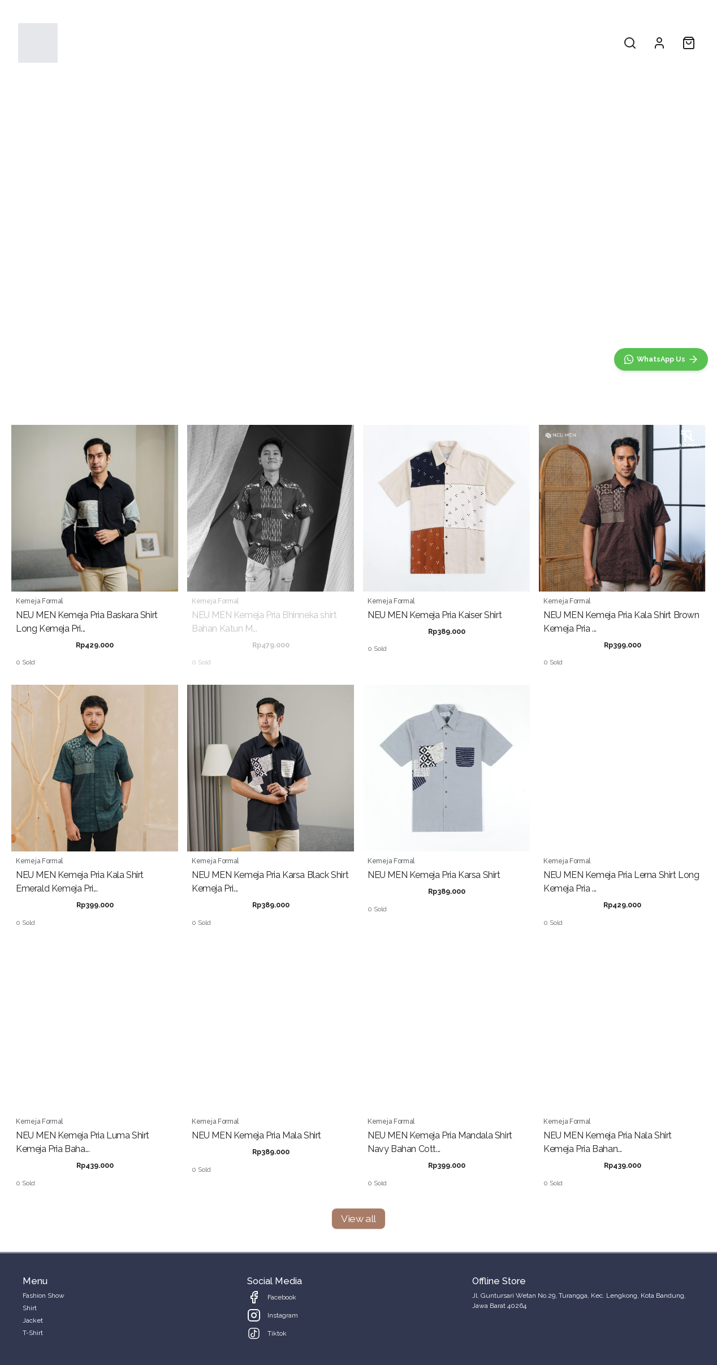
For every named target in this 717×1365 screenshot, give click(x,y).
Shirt (351, 42)
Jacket (390, 42)
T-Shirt (433, 42)
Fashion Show (299, 42)
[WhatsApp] (661, 359)
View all (358, 1218)
